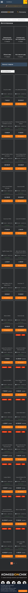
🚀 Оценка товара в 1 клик (14, 6)
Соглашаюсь (23, 591)
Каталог (8, 19)
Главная (3, 19)
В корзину (7, 104)
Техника (14, 19)
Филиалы (22, 12)
